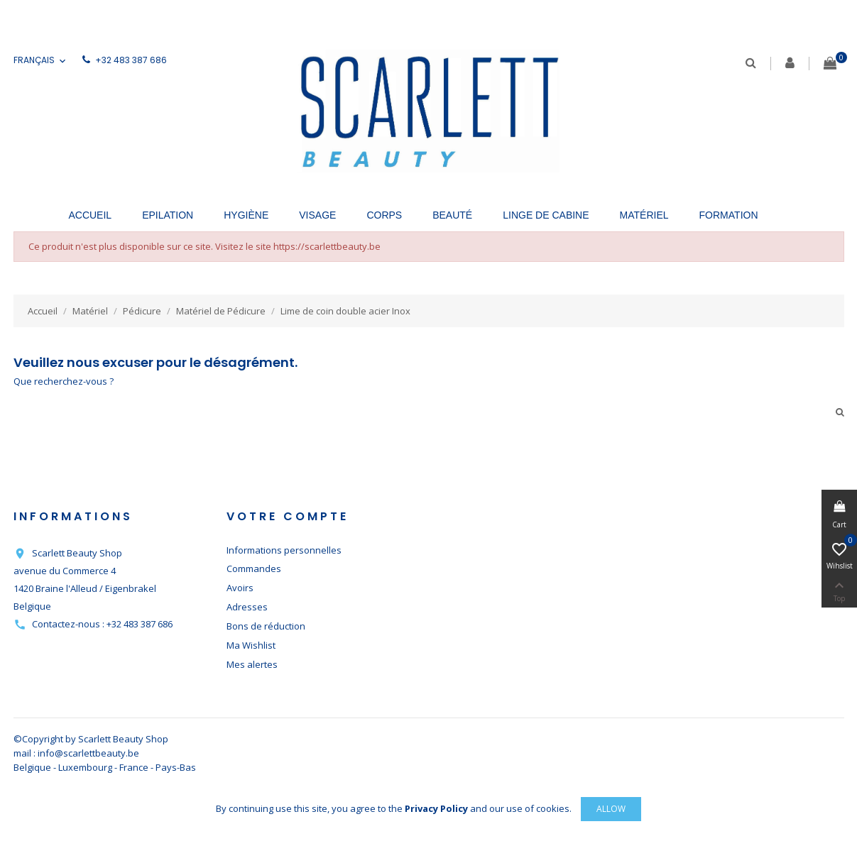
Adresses (247, 606)
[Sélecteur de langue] (40, 61)
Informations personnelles (284, 550)
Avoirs (239, 587)
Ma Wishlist (250, 645)
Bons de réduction (265, 626)
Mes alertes (252, 664)
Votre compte (287, 516)
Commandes (253, 568)
